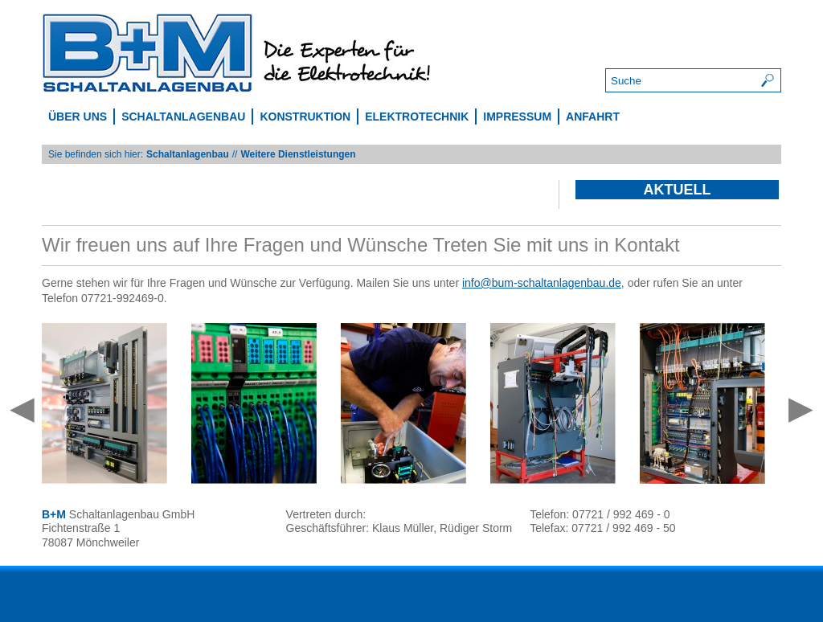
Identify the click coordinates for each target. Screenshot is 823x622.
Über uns (77, 116)
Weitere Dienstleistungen (297, 154)
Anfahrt (593, 116)
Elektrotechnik (417, 116)
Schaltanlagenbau (183, 116)
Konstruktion (305, 116)
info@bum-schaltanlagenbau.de (541, 282)
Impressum (517, 116)
